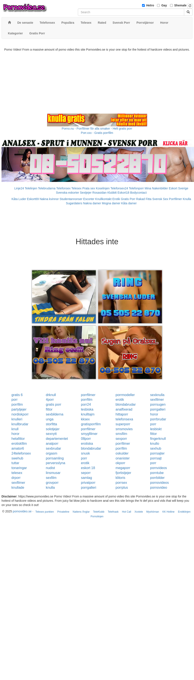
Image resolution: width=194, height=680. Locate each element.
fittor (49, 409)
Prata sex (88, 188)
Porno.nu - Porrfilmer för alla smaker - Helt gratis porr (97, 128)
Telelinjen (31, 188)
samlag (86, 478)
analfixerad (124, 409)
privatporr (88, 482)
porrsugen (158, 404)
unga (49, 419)
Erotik (116, 199)
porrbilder (157, 478)
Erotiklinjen (184, 511)
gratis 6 (17, 395)
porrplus (122, 487)
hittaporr (122, 414)
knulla (50, 487)
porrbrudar (158, 419)
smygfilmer (89, 434)
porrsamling (55, 458)
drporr (16, 478)
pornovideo (158, 487)
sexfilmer (157, 399)
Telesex (76, 188)
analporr (52, 443)
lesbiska (87, 409)
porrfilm (86, 399)
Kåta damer (129, 203)
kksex (85, 419)
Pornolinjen (96, 516)
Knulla (187, 199)
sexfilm (51, 478)
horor (154, 414)
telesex (17, 473)
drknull (51, 395)
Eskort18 (123, 192)
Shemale (180, 5)
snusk (85, 453)
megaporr (123, 468)
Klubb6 (112, 192)
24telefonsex (21, 453)
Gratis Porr (128, 199)
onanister (123, 458)
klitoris (120, 478)
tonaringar (19, 468)
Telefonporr (136, 188)
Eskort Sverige (178, 188)
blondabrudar (126, 404)
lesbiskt (155, 429)
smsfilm (121, 434)
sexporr (121, 438)
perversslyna (55, 463)
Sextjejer (85, 192)
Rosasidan (99, 192)
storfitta (51, 424)
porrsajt (155, 458)
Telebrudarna (47, 188)
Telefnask (113, 511)
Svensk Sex (160, 199)
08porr (86, 438)
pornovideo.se (22, 511)
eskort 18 (88, 468)
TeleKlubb (98, 511)
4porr (50, 399)
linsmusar (53, 473)
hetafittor (18, 438)
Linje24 (19, 188)
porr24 (86, 404)
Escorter (88, 199)
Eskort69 (33, 199)
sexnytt (51, 434)
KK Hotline (168, 511)
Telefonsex (63, 188)
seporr (86, 473)
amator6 (18, 448)
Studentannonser (71, 199)
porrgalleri (157, 409)
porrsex (121, 482)
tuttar (15, 463)
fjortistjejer (123, 473)
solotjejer (52, 429)
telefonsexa (124, 419)
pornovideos (159, 482)
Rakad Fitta (144, 199)
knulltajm (88, 414)
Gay (164, 5)
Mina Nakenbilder (156, 188)
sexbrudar (53, 448)
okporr (120, 463)
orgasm (51, 453)
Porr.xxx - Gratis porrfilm (97, 133)
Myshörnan (152, 511)
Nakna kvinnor (49, 199)
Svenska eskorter (67, 192)
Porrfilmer (175, 199)
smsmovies (124, 429)
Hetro (150, 5)
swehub (17, 458)
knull (15, 429)
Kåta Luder (19, 199)
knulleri (17, 419)
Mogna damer (111, 203)
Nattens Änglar (81, 511)
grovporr (52, 482)
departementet (57, 438)
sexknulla (157, 395)
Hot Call (126, 511)
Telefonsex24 (119, 188)
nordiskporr (20, 414)
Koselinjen (103, 188)
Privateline (63, 511)
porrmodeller (125, 395)
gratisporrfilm (91, 424)
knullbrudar (20, 424)
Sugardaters (74, 203)
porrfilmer (88, 395)
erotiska (87, 443)
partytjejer (19, 409)
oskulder (122, 453)
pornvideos (158, 468)
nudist (50, 468)
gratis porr (53, 404)
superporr (123, 424)
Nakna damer (92, 203)
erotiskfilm (19, 443)
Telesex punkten (44, 511)
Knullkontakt (103, 199)
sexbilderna (54, 414)
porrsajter (157, 453)
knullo (154, 443)
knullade (18, 487)
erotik (120, 399)
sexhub (155, 448)
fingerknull (158, 438)
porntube (157, 473)
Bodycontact (138, 192)
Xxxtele (139, 511)
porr (15, 399)
